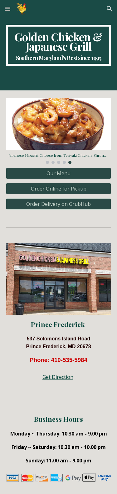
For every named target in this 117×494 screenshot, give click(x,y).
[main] (58, 45)
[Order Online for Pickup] (58, 188)
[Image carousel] (58, 131)
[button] (7, 8)
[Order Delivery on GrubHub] (58, 204)
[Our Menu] (58, 173)
